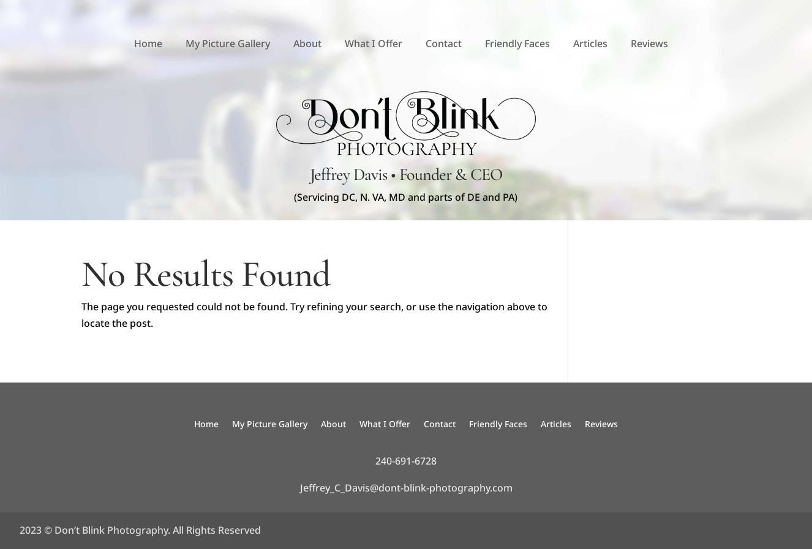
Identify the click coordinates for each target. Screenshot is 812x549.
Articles (590, 43)
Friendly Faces (517, 43)
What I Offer (373, 43)
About (307, 43)
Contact (444, 43)
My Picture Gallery (228, 43)
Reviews (649, 43)
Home (148, 43)
